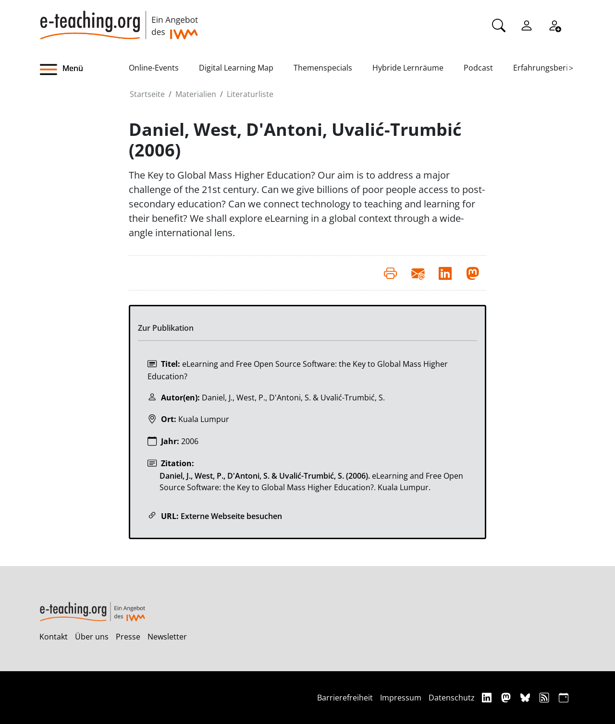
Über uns (92, 636)
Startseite (147, 94)
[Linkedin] (488, 697)
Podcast (478, 67)
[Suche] (498, 24)
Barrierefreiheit (345, 697)
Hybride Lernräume (407, 67)
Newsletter (167, 636)
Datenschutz (452, 697)
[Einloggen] (526, 24)
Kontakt (53, 636)
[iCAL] (563, 697)
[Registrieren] (554, 24)
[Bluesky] (526, 697)
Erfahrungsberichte (548, 67)
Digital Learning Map (236, 67)
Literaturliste (250, 94)
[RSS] (546, 697)
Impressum (400, 697)
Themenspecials (323, 67)
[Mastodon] (507, 697)
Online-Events (154, 67)
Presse (128, 636)
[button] (84, 69)
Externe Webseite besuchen (231, 516)
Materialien (195, 94)
